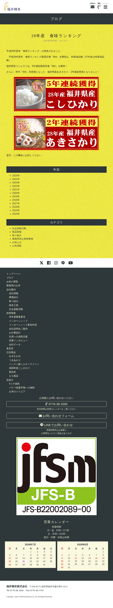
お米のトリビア (17, 391)
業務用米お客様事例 (22, 239)
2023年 (16, 182)
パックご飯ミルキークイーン (24, 364)
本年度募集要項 (17, 317)
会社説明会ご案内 (18, 328)
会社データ (15, 344)
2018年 (16, 200)
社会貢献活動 (19, 228)
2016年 (16, 207)
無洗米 (12, 372)
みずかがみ (15, 356)
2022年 (16, 186)
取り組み (16, 235)
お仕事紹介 (15, 332)
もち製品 (13, 376)
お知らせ (16, 242)
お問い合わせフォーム (56, 416)
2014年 (16, 214)
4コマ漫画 (14, 383)
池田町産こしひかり (19, 368)
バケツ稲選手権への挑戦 (22, 387)
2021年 (16, 189)
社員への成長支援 (18, 336)
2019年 (16, 196)
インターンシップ (18, 321)
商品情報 (16, 232)
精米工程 (13, 305)
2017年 (16, 203)
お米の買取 (12, 281)
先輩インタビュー (18, 340)
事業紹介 (13, 297)
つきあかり (15, 360)
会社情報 (13, 293)
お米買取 (16, 246)
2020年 (16, 193)
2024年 (16, 179)
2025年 (16, 175)
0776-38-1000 (56, 404)
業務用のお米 (13, 285)
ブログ (56, 19)
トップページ (13, 274)
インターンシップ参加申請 (23, 325)
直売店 (9, 348)
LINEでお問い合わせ (56, 425)
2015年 (16, 210)
